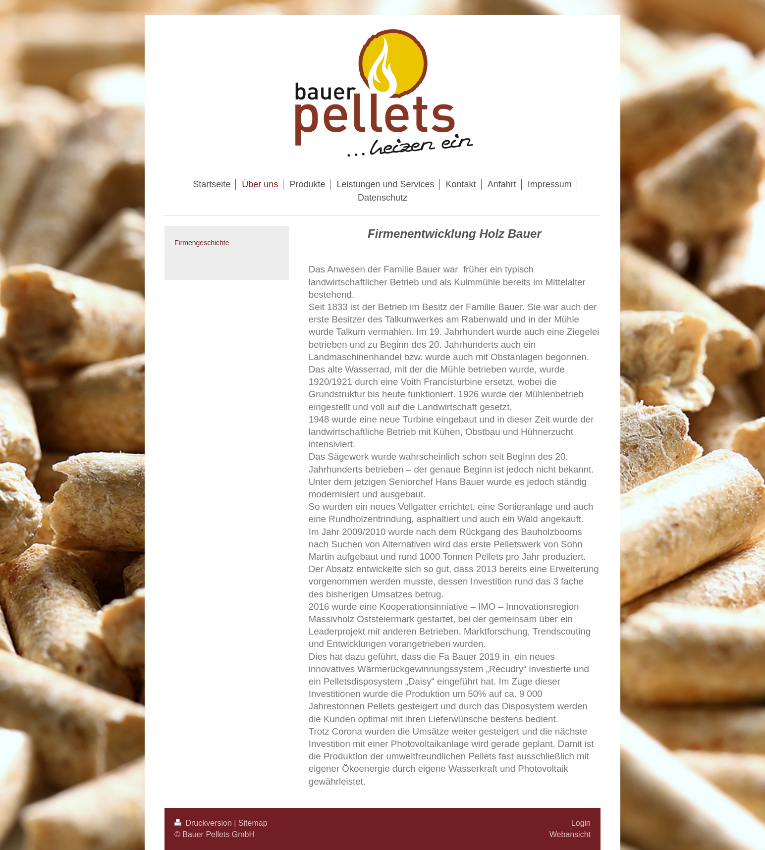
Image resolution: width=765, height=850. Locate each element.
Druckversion (204, 823)
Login (581, 823)
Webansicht (570, 834)
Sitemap (253, 823)
